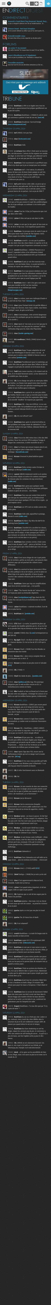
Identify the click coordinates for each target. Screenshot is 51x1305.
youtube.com (31, 236)
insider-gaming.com (26, 333)
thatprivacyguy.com (15, 290)
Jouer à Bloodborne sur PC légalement (22, 55)
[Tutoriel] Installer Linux (16, 36)
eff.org (18, 756)
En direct (14, 10)
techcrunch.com (24, 139)
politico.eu (22, 682)
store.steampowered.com (17, 124)
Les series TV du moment (17, 48)
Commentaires (15, 18)
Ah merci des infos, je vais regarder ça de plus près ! (24, 38)
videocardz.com (29, 942)
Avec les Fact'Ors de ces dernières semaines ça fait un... (26, 65)
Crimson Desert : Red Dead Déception (21, 29)
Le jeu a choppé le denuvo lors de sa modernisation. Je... (26, 23)
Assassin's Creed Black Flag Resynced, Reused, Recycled (28, 21)
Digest (34, 10)
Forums (9, 44)
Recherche (27, 4)
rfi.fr (9, 665)
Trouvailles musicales (16, 63)
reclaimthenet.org (25, 597)
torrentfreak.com (22, 452)
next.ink (41, 117)
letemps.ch (31, 301)
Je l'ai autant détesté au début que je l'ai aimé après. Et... (26, 31)
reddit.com (26, 469)
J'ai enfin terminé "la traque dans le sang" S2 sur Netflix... (26, 50)
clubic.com (23, 516)
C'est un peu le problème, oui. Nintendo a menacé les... (25, 57)
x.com (32, 633)
